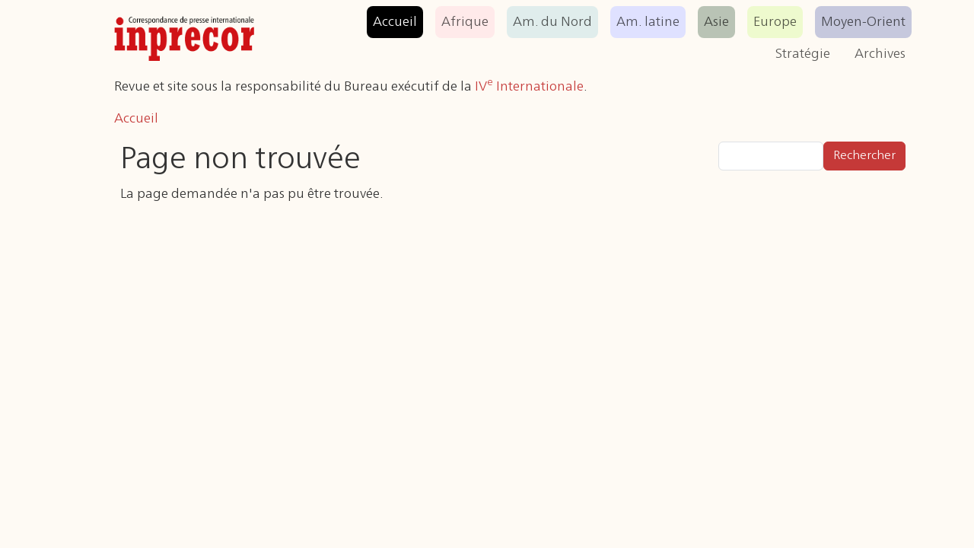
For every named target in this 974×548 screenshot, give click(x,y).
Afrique (465, 22)
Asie (716, 22)
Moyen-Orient (863, 22)
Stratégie (802, 54)
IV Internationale (529, 87)
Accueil (395, 22)
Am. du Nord (552, 22)
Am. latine (648, 22)
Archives (880, 54)
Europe (775, 22)
